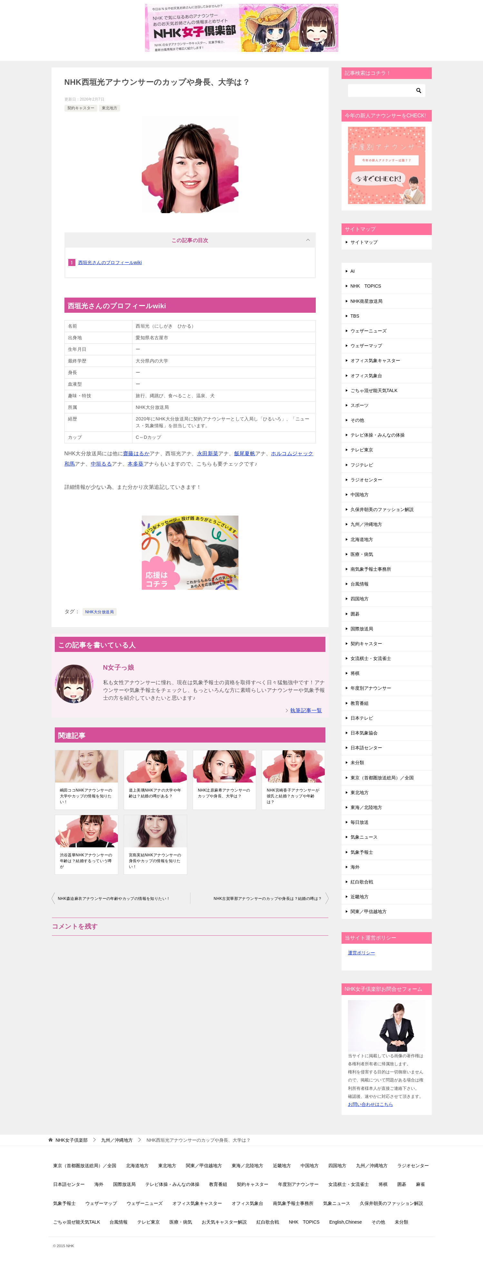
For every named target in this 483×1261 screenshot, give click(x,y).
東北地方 (109, 108)
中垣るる (101, 464)
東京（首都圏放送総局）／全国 (382, 777)
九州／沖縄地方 (366, 524)
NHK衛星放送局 (367, 301)
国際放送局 (362, 628)
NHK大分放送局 (99, 612)
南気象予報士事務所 (371, 569)
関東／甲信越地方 (369, 911)
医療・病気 (362, 554)
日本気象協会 (364, 732)
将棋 (355, 673)
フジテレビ (362, 465)
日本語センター (366, 747)
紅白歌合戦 (362, 881)
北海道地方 (362, 539)
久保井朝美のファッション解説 (382, 509)
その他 (357, 420)
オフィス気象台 (366, 375)
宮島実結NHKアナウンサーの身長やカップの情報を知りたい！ (155, 861)
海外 (355, 867)
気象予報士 (362, 852)
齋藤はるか (136, 453)
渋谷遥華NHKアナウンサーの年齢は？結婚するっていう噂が (86, 861)
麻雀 (420, 1184)
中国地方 (360, 494)
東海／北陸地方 (366, 807)
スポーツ (360, 405)
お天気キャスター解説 (224, 1222)
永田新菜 (207, 453)
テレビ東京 (362, 449)
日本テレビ (362, 718)
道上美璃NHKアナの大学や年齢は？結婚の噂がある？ (155, 793)
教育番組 (360, 703)
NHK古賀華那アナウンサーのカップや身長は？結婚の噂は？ (268, 898)
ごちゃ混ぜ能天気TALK (374, 390)
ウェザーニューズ (369, 330)
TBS (355, 316)
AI (353, 271)
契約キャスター (80, 108)
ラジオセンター (366, 479)
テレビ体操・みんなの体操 (378, 435)
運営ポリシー (361, 952)
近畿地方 (360, 896)
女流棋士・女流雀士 (371, 658)
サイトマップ (364, 242)
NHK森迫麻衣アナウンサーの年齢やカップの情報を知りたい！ (114, 898)
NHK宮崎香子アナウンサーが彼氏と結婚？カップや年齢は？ (293, 796)
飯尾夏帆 (245, 453)
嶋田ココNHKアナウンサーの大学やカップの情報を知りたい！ (86, 796)
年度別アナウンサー (371, 688)
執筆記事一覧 (306, 710)
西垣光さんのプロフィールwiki (110, 262)
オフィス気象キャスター (375, 360)
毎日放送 (360, 822)
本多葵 (135, 464)
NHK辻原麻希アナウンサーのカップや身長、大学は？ (224, 793)
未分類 (357, 762)
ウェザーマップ (366, 345)
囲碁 (355, 613)
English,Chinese (345, 1222)
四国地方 (360, 598)
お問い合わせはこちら (370, 1104)
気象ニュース (364, 837)
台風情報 (360, 583)
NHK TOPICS (366, 286)
